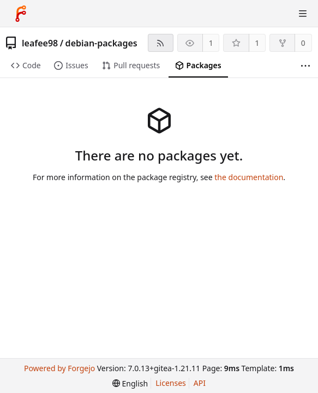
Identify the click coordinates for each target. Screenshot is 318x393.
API (200, 383)
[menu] (130, 383)
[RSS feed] (160, 43)
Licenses (170, 383)
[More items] (305, 66)
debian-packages (101, 43)
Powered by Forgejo (59, 368)
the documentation (248, 177)
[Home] (20, 13)
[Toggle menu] (303, 13)
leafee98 (40, 43)
